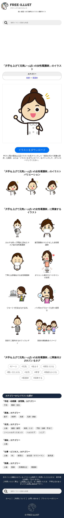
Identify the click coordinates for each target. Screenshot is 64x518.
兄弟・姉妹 (31, 417)
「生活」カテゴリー (11, 424)
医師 (13, 467)
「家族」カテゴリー (11, 413)
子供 (5, 405)
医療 (28, 78)
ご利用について (26, 482)
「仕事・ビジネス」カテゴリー (16, 452)
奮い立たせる (14, 372)
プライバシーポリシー (49, 498)
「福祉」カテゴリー (11, 440)
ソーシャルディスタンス (13, 432)
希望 (37, 372)
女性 (28, 372)
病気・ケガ (28, 428)
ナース (14, 366)
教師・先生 (15, 405)
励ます (35, 366)
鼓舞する (38, 378)
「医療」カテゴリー (11, 463)
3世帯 (13, 417)
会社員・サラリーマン (35, 456)
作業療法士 (23, 467)
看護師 (35, 78)
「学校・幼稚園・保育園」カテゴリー (19, 401)
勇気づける (49, 366)
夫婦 (21, 417)
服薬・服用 (15, 428)
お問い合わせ (32, 484)
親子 (5, 417)
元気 (25, 366)
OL (12, 456)
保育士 (20, 456)
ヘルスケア (31, 432)
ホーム (8, 498)
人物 (5, 428)
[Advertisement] (32, 43)
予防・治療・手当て (44, 428)
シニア (42, 432)
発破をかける (51, 372)
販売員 (50, 456)
